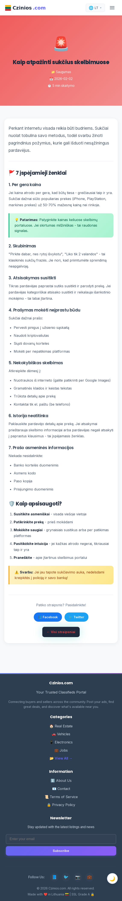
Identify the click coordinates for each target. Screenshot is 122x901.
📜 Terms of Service (61, 797)
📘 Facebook (48, 617)
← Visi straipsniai (61, 632)
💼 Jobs (61, 750)
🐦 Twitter (76, 617)
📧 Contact (61, 789)
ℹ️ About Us (61, 780)
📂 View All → (61, 758)
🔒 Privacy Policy (61, 805)
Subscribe (61, 851)
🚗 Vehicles (61, 734)
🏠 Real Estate (61, 726)
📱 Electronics (61, 742)
